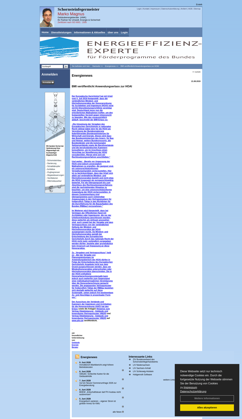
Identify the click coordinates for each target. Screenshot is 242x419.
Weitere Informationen (207, 398)
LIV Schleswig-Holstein (143, 371)
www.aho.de (78, 320)
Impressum (190, 387)
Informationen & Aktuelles (89, 32)
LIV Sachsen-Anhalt (142, 368)
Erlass (75, 309)
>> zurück (196, 72)
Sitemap (197, 9)
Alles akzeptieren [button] (207, 407)
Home (45, 32)
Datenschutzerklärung (193, 391)
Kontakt (146, 9)
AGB (190, 9)
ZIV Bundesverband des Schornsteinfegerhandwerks (145, 360)
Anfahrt (184, 9)
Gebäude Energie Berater (76, 344)
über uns (113, 32)
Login (139, 9)
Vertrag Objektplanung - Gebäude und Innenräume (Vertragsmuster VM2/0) (90, 317)
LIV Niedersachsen (141, 365)
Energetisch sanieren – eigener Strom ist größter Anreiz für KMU (97, 402)
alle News (118, 412)
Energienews (89, 357)
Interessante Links (140, 356)
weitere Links (170, 380)
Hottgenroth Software (142, 374)
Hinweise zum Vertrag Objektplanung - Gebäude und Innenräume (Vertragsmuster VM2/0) (91, 311)
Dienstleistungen (61, 32)
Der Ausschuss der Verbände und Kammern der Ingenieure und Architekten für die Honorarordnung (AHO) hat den (91, 304)
